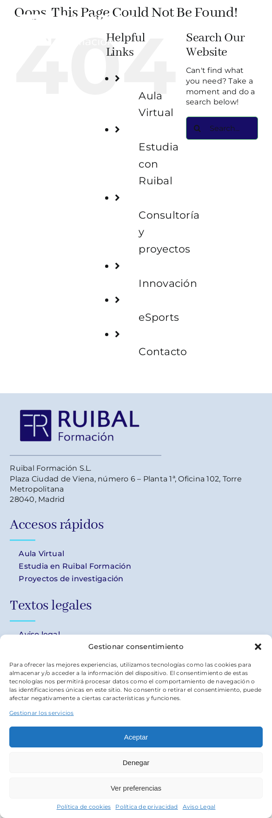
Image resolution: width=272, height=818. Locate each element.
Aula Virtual (41, 553)
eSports (159, 317)
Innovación (168, 283)
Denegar (136, 762)
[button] (258, 646)
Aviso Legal (199, 806)
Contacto (163, 351)
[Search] (197, 128)
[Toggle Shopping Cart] (218, 26)
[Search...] (222, 128)
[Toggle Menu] (251, 26)
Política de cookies (84, 806)
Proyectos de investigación (71, 578)
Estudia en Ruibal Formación (75, 566)
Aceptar (136, 737)
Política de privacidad (146, 806)
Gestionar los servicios (41, 712)
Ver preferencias (136, 788)
